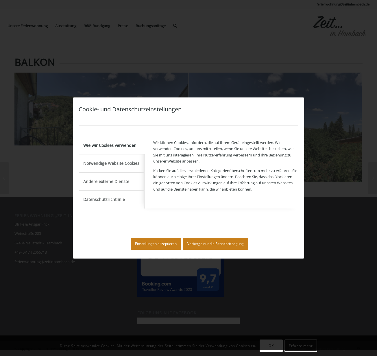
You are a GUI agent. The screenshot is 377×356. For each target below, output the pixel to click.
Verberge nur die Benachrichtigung (215, 243)
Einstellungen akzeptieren (156, 243)
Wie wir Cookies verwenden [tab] (109, 145)
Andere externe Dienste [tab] (106, 181)
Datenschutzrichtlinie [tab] (104, 199)
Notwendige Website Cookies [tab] (111, 163)
